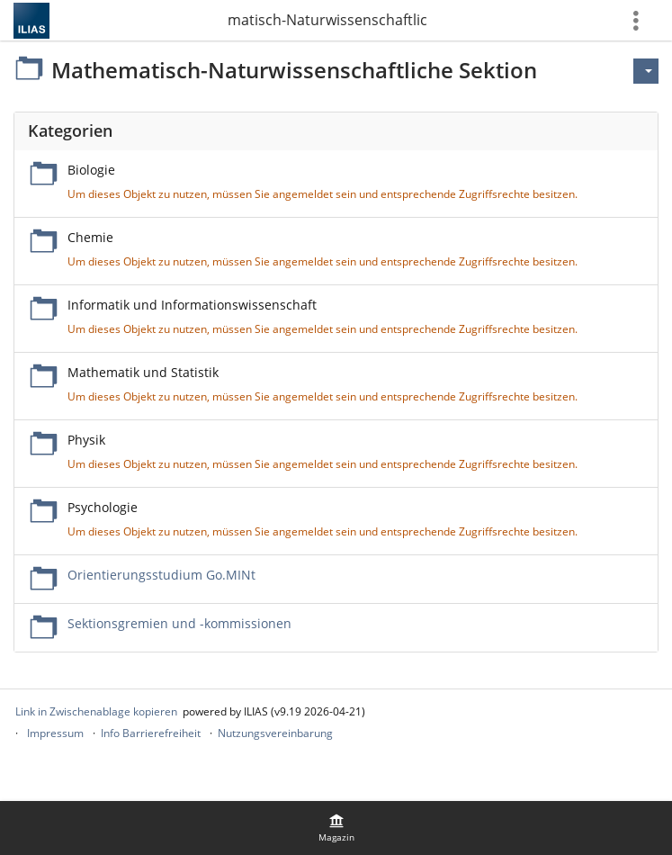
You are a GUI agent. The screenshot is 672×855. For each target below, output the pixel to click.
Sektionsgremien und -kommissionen (179, 623)
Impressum (55, 733)
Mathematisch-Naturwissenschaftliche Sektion (327, 20)
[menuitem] (336, 828)
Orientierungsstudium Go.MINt (161, 574)
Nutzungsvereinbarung (275, 733)
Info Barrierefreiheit (151, 733)
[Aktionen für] (646, 71)
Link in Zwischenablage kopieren (96, 711)
